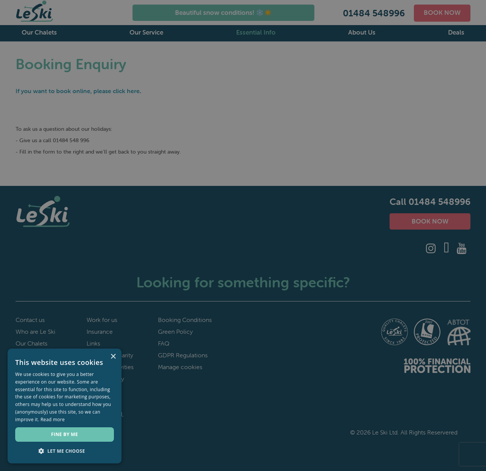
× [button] (113, 357)
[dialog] (243, 235)
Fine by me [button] (64, 434)
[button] (64, 451)
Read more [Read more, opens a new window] (53, 419)
